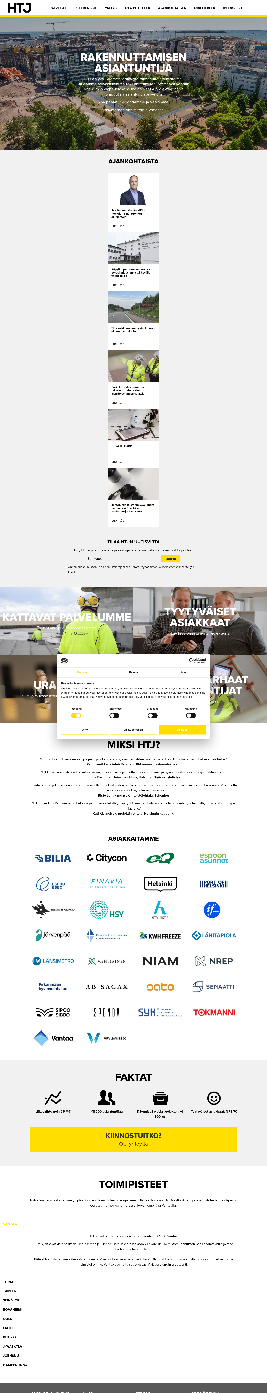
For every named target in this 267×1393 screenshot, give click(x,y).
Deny (84, 729)
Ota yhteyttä (137, 8)
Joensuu (11, 1356)
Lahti (8, 1328)
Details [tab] (133, 672)
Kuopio (9, 1337)
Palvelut (57, 8)
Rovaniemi (12, 1310)
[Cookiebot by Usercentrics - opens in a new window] (191, 660)
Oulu (7, 1319)
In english (232, 8)
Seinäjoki (11, 1300)
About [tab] (184, 672)
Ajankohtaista (172, 8)
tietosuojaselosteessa (164, 567)
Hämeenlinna (15, 1365)
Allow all (182, 729)
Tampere (11, 1291)
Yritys (111, 8)
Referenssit (85, 8)
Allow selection (133, 729)
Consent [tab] (82, 672)
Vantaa (10, 1224)
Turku (9, 1282)
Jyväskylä (12, 1347)
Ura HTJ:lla (204, 8)
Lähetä (170, 559)
